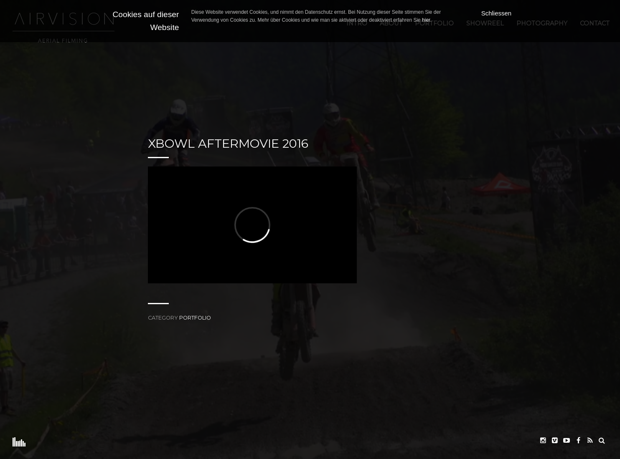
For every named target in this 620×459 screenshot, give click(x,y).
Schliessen (496, 13)
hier (426, 20)
